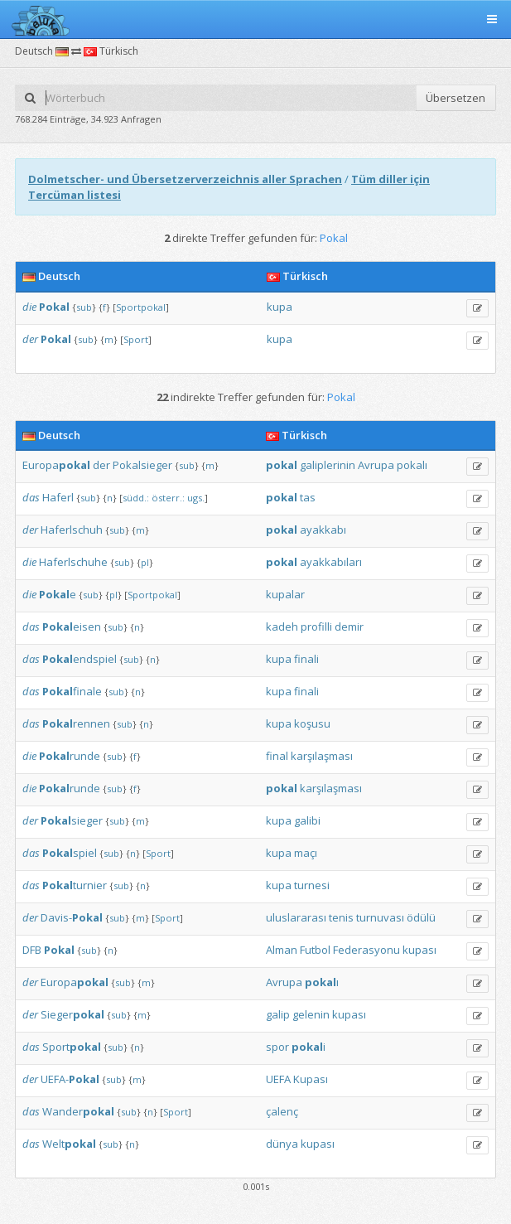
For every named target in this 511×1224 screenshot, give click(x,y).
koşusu (312, 723)
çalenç (282, 1111)
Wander (78, 1111)
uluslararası (296, 917)
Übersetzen (455, 97)
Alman (281, 949)
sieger (72, 820)
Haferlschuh (72, 529)
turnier (74, 885)
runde (69, 755)
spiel (69, 852)
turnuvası (380, 917)
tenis (341, 917)
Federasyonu (366, 949)
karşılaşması (322, 755)
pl (145, 562)
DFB (31, 949)
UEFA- (70, 1079)
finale (72, 691)
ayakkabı (323, 529)
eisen (71, 626)
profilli (316, 626)
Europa (56, 464)
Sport (135, 339)
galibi (307, 820)
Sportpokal (141, 307)
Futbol (315, 949)
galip (278, 1014)
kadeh (282, 626)
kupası (419, 949)
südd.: (136, 497)
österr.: (168, 497)
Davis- (72, 917)
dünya (282, 1143)
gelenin (311, 1014)
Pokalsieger (142, 464)
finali (306, 658)
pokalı (412, 464)
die (29, 306)
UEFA (278, 1079)
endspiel (79, 658)
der (30, 338)
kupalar (285, 594)
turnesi (312, 885)
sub (84, 307)
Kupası (310, 1079)
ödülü (421, 917)
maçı (305, 852)
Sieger (72, 1014)
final (277, 755)
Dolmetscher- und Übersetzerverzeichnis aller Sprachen (185, 179)
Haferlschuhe (73, 561)
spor (277, 1046)
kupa (279, 306)
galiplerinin (327, 464)
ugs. (196, 497)
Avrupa (376, 464)
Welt (69, 1143)
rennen (76, 723)
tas (308, 497)
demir (349, 626)
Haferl (58, 497)
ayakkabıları (331, 561)
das (31, 497)
